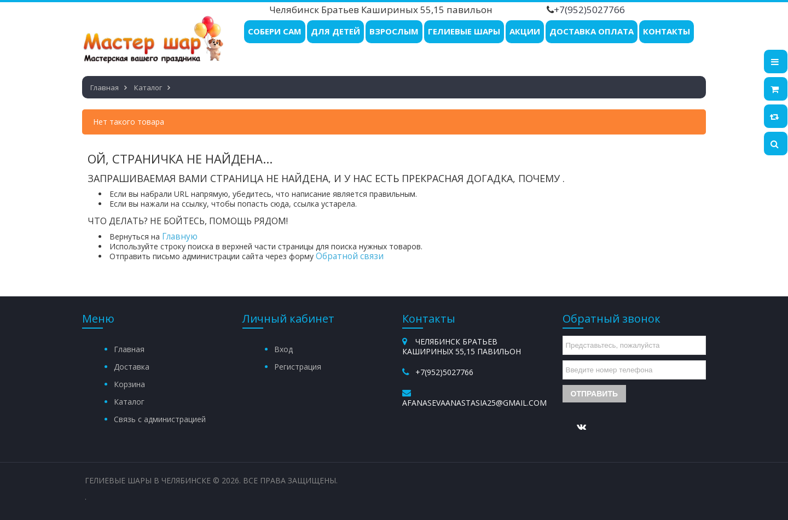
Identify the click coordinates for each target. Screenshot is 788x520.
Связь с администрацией (160, 419)
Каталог (129, 401)
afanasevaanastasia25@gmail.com (474, 403)
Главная (129, 349)
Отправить (594, 393)
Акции (524, 31)
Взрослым (394, 31)
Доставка (131, 366)
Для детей (335, 31)
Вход (283, 349)
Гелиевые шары (464, 31)
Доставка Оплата (591, 31)
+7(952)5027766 (589, 9)
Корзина (129, 384)
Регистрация (297, 366)
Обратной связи (350, 256)
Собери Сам (275, 31)
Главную (180, 236)
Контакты (666, 31)
